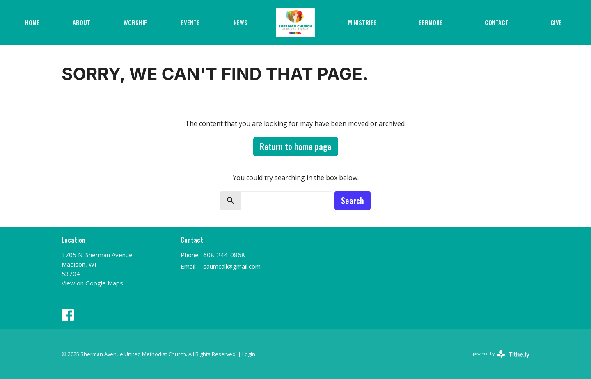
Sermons (431, 22)
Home (32, 22)
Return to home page (296, 146)
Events (190, 22)
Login (248, 354)
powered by (501, 354)
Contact (497, 22)
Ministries (362, 22)
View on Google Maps (92, 283)
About (81, 22)
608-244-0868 (224, 255)
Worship (136, 22)
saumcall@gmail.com (232, 266)
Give (556, 22)
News (240, 22)
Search (352, 200)
